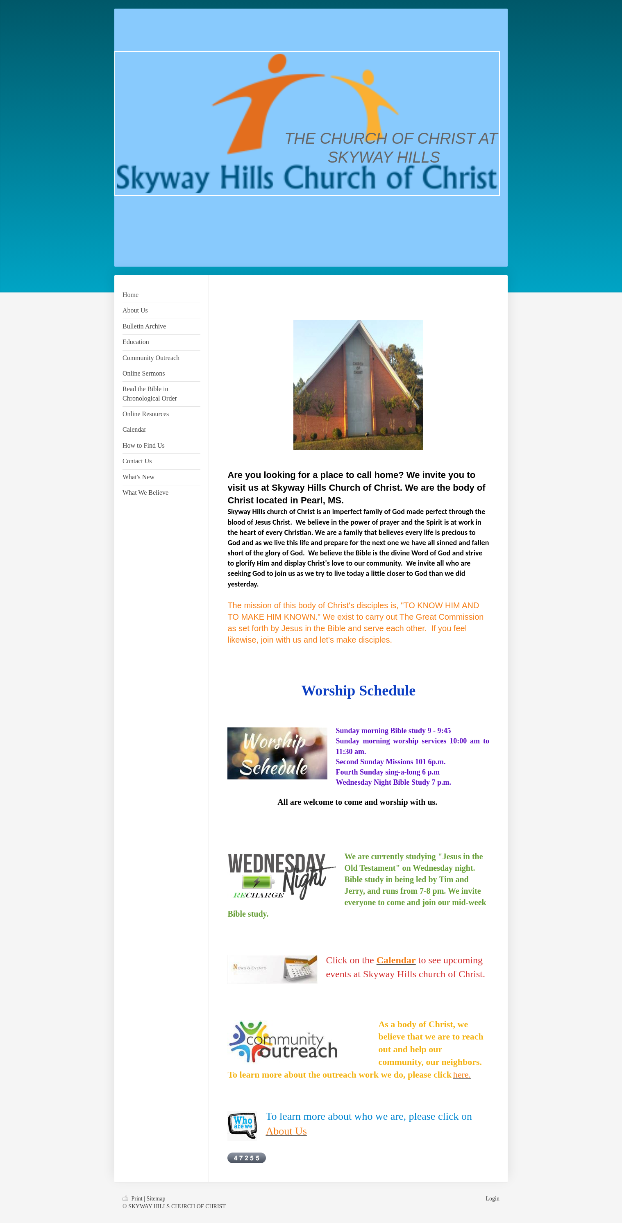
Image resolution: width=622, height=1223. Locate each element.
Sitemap (156, 1199)
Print (133, 1199)
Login (492, 1199)
